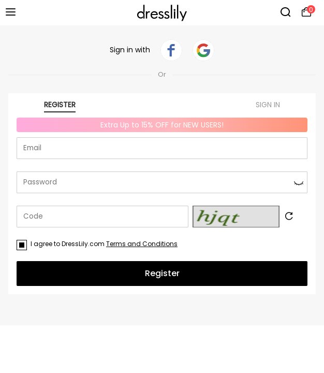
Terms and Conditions (142, 243)
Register (162, 273)
